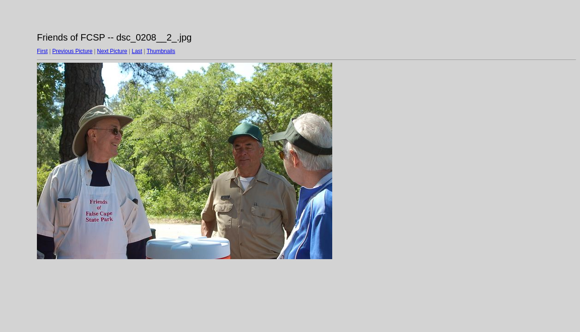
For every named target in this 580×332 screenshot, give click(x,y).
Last (137, 51)
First (42, 51)
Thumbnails (161, 51)
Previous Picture (72, 51)
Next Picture (112, 51)
